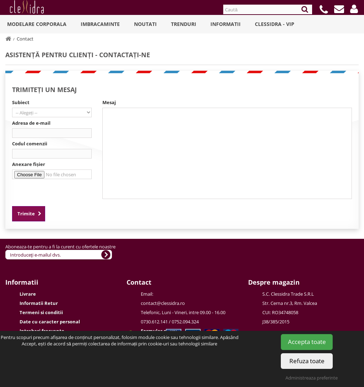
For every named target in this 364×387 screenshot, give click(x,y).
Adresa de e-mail (31, 123)
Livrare (28, 294)
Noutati (145, 24)
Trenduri (183, 24)
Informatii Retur (39, 303)
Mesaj (109, 102)
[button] (354, 9)
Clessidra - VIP (274, 24)
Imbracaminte (100, 24)
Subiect (21, 102)
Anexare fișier (28, 164)
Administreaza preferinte (311, 378)
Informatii (225, 24)
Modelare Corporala (36, 24)
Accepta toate (307, 342)
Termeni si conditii (41, 312)
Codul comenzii (29, 143)
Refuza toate (307, 361)
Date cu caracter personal (50, 321)
